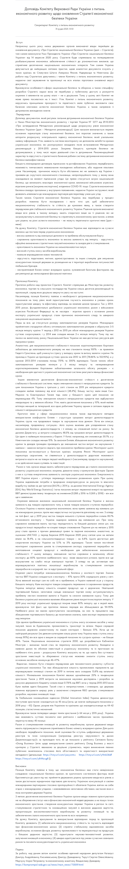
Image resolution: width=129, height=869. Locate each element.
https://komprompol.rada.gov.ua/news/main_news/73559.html (49, 865)
